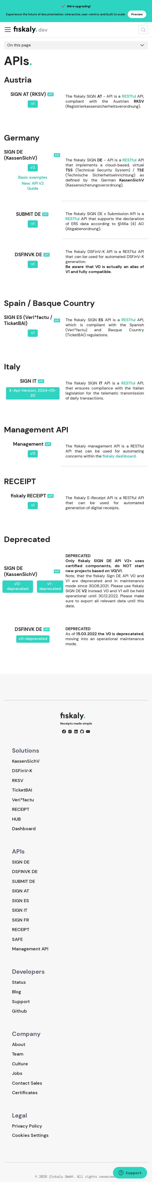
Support (21, 1002)
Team (17, 1054)
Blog (16, 992)
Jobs (17, 1073)
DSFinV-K (22, 771)
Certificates (25, 1093)
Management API (30, 949)
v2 (32, 167)
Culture (20, 1064)
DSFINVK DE (25, 872)
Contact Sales (27, 1083)
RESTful (129, 96)
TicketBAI (22, 790)
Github (19, 1011)
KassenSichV (26, 761)
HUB (16, 819)
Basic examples (32, 177)
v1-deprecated (50, 586)
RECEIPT (20, 809)
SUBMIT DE (23, 881)
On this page (19, 45)
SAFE (17, 939)
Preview (137, 14)
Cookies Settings (30, 1135)
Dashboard (24, 829)
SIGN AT (20, 891)
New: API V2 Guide (33, 186)
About (18, 1044)
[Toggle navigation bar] (8, 29)
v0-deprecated (17, 586)
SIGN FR (20, 920)
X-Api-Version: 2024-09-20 (32, 393)
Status (19, 982)
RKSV (17, 780)
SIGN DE (21, 862)
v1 (32, 103)
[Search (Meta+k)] (143, 29)
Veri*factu (23, 800)
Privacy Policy (27, 1126)
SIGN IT (19, 910)
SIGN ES (20, 901)
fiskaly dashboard (119, 456)
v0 (32, 453)
